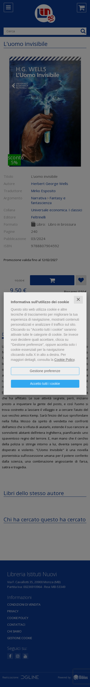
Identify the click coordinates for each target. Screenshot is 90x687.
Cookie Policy (64, 360)
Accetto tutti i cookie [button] (45, 383)
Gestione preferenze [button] (45, 371)
